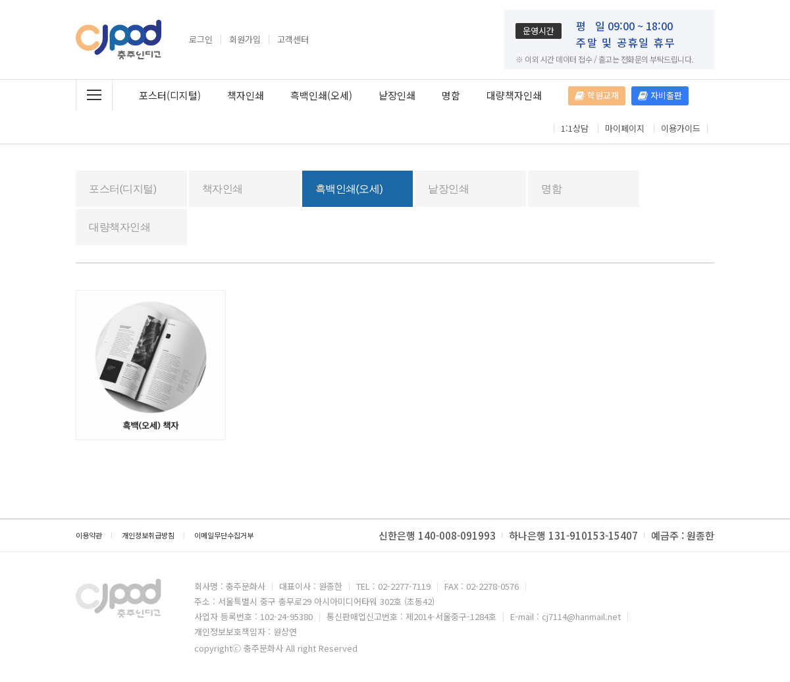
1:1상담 (575, 128)
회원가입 (245, 39)
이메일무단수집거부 (223, 535)
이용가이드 (680, 128)
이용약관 (89, 535)
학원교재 (597, 95)
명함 (451, 95)
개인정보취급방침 (148, 535)
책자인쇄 (245, 95)
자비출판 (660, 95)
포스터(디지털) (170, 95)
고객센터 (293, 39)
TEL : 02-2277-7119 (393, 586)
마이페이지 (625, 128)
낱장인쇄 (397, 95)
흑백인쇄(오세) (321, 95)
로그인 (201, 39)
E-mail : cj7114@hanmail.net (565, 616)
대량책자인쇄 (514, 95)
